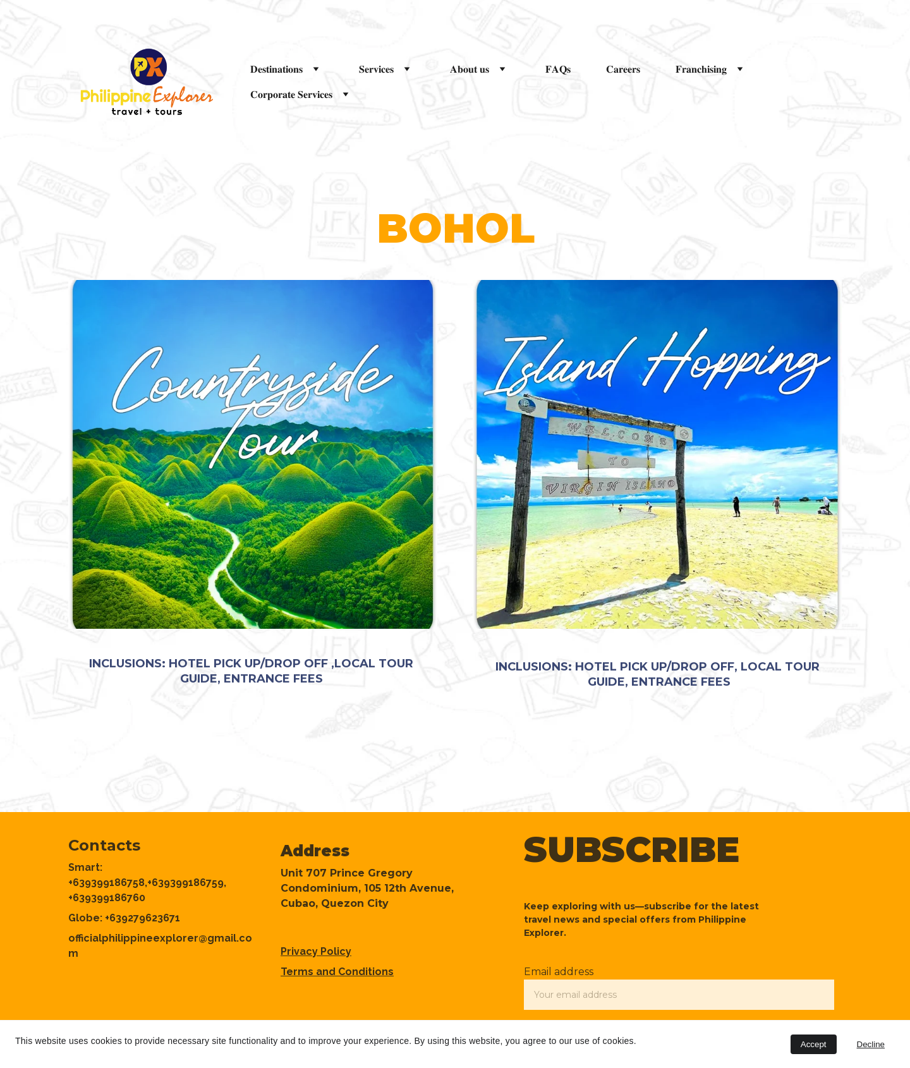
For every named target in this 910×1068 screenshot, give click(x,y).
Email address (558, 972)
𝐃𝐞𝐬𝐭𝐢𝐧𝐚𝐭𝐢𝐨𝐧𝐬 (276, 69)
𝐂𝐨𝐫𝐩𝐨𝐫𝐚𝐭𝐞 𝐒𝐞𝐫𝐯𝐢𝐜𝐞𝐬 (291, 94)
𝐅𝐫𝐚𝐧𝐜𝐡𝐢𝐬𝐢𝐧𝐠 (701, 69)
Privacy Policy (316, 951)
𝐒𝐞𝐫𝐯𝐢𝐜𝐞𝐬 (376, 69)
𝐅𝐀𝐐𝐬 (558, 69)
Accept (814, 1044)
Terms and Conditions (337, 972)
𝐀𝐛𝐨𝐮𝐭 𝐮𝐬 (469, 69)
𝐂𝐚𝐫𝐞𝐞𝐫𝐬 (623, 69)
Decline (871, 1044)
